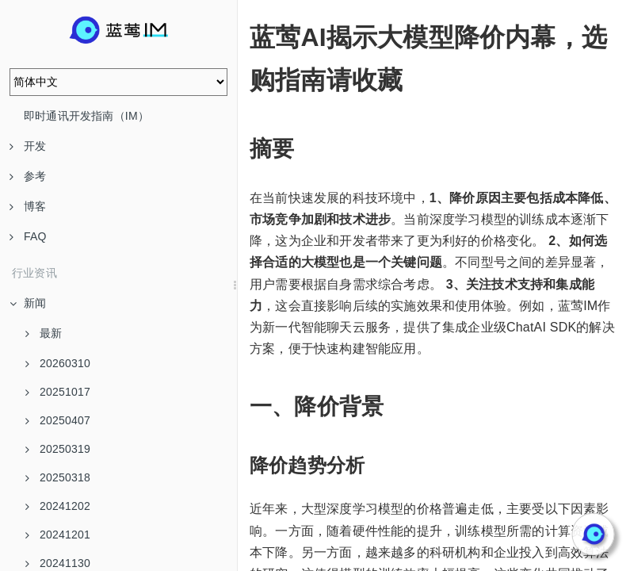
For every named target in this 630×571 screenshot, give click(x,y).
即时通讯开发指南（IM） (86, 115)
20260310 (57, 363)
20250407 (57, 420)
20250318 (57, 477)
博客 (28, 206)
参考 (28, 176)
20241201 (57, 534)
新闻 (28, 303)
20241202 (57, 506)
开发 (28, 146)
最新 (43, 333)
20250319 (57, 449)
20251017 (57, 391)
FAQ (28, 236)
